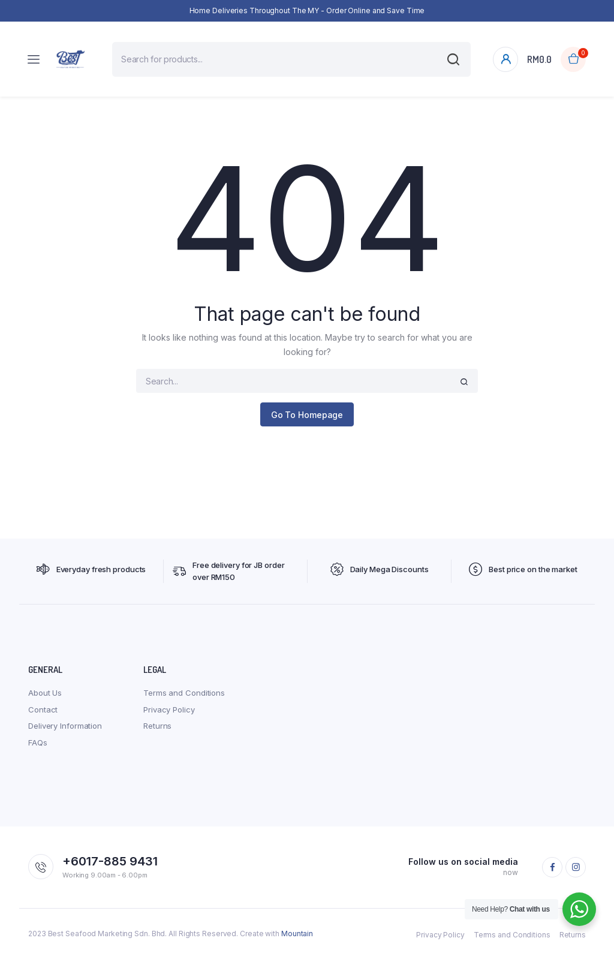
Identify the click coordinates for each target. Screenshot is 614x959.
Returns (157, 725)
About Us (45, 693)
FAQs (37, 742)
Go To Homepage (307, 415)
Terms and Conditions (184, 693)
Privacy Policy (169, 709)
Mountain (297, 933)
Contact (43, 709)
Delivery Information (65, 725)
